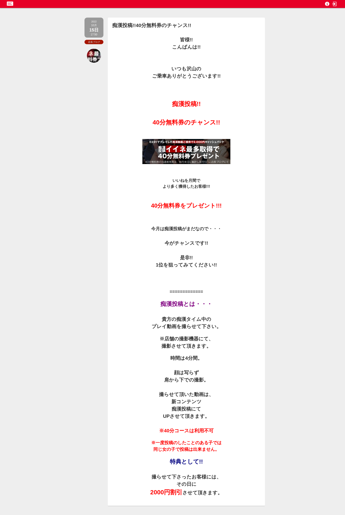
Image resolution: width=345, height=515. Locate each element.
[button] (334, 4)
